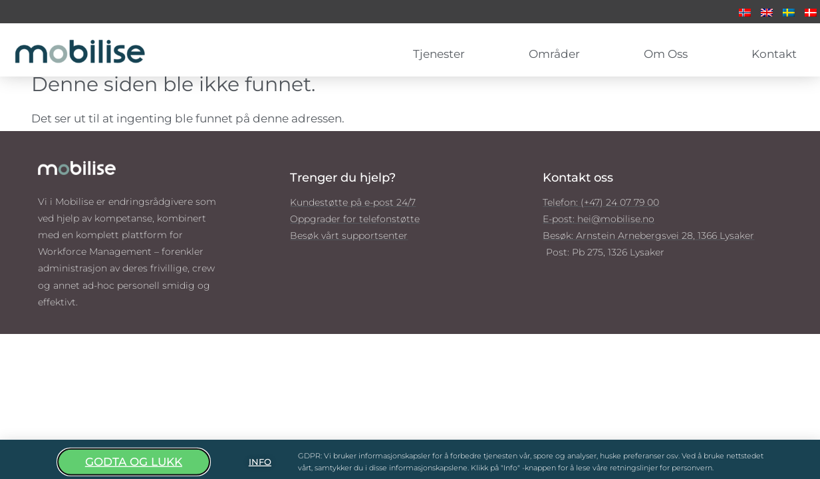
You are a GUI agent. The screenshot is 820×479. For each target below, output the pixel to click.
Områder (558, 54)
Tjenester (442, 54)
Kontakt (774, 54)
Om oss (669, 54)
